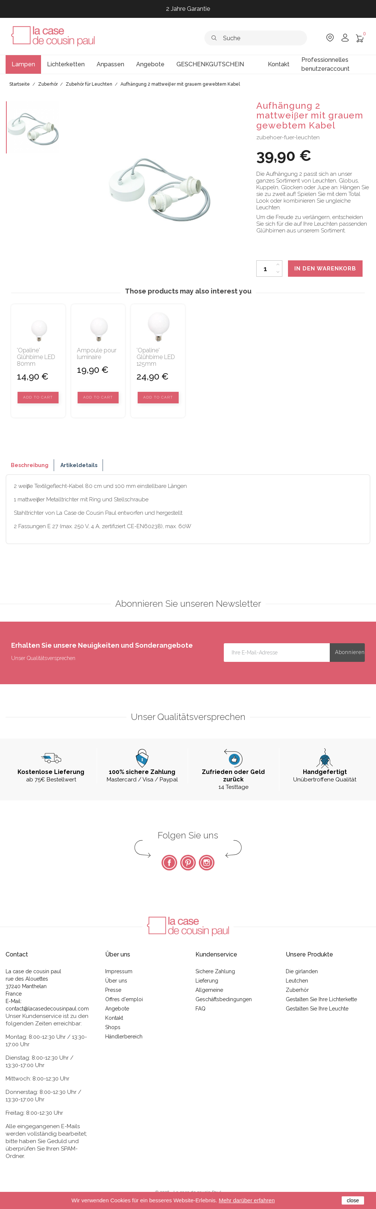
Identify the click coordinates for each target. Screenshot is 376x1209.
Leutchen (297, 981)
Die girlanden (302, 971)
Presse (113, 990)
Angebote (117, 1009)
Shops (112, 1027)
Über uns (116, 981)
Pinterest (188, 862)
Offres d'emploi (124, 999)
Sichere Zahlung (215, 971)
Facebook (169, 862)
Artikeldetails (78, 465)
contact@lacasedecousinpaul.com (47, 1009)
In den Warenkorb (325, 268)
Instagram (206, 862)
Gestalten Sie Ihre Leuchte (317, 1009)
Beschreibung (29, 465)
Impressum (118, 971)
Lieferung (206, 981)
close (353, 1200)
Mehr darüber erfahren (247, 1200)
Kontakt (114, 1018)
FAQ (200, 1009)
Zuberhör (297, 990)
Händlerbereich (123, 1037)
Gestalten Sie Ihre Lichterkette (321, 999)
